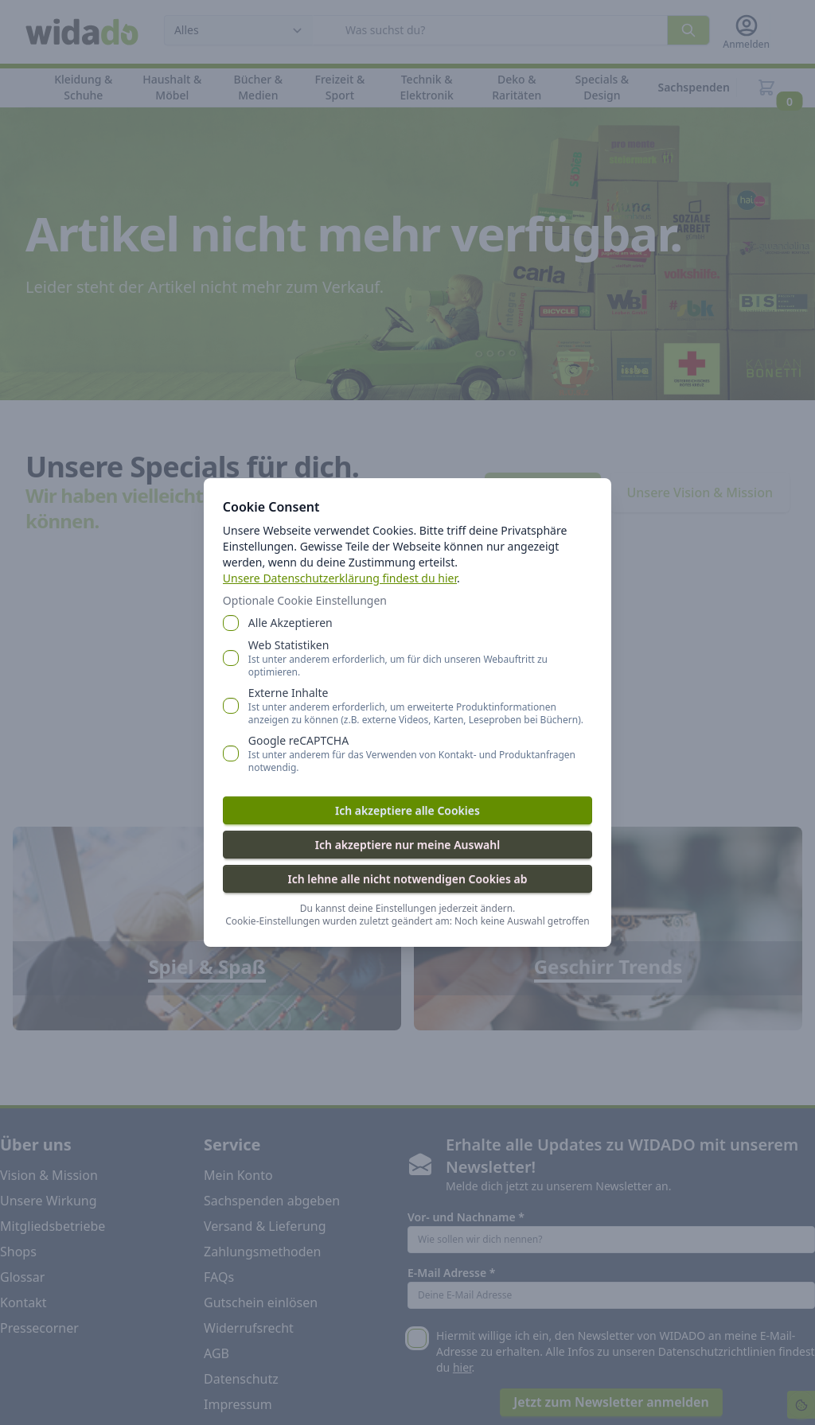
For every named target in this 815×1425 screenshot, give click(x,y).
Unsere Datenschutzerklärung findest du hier (340, 578)
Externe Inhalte (420, 705)
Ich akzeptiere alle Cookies (407, 810)
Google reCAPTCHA (420, 753)
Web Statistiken (420, 658)
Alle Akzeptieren (290, 622)
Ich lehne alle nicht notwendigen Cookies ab (407, 878)
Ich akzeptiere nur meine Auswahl (407, 844)
